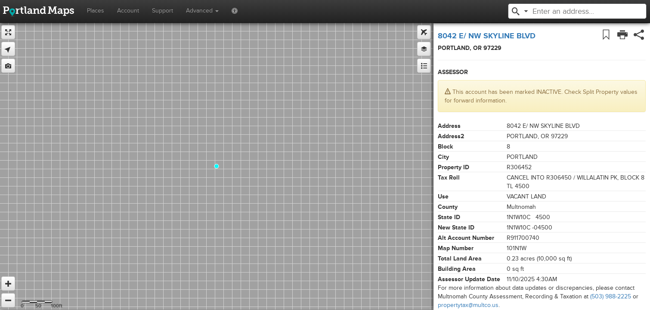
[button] (516, 10)
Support (162, 10)
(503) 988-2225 (610, 296)
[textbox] (580, 11)
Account (128, 10)
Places (95, 10)
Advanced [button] (202, 10)
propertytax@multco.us (468, 305)
